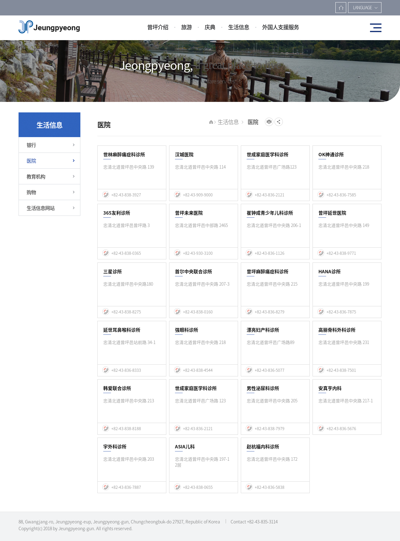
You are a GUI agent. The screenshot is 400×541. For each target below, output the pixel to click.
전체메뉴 (373, 27)
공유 (278, 121)
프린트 (269, 121)
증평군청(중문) (49, 27)
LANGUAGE (362, 7)
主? (340, 7)
